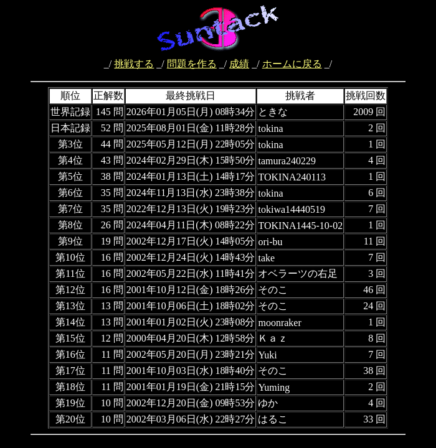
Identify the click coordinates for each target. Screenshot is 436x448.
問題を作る (192, 63)
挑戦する (134, 63)
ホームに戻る (292, 63)
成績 (239, 63)
